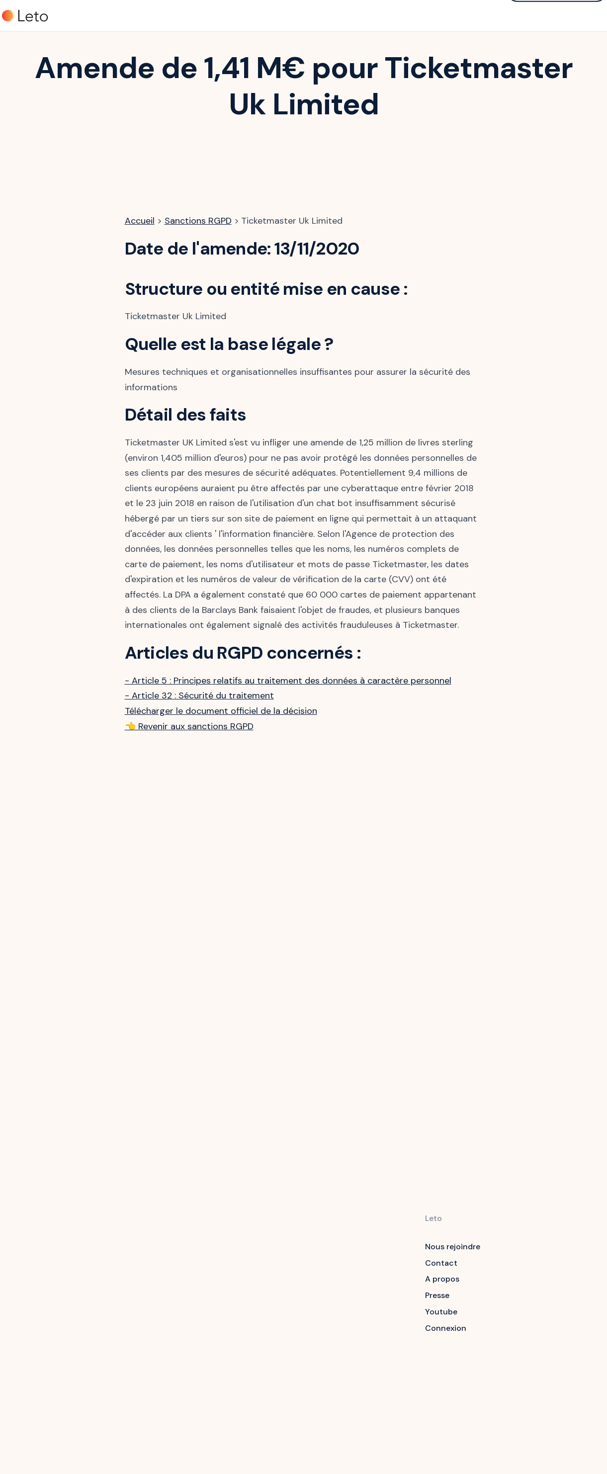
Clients (233, 16)
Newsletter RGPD (366, 1358)
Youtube (441, 1311)
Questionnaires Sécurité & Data (273, 1303)
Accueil (140, 221)
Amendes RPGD (363, 1342)
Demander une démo (557, 15)
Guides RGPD (359, 1277)
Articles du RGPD (366, 1260)
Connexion (445, 1328)
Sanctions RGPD (198, 221)
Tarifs (195, 16)
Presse (437, 1295)
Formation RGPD (365, 1293)
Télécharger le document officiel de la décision (221, 711)
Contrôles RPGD (364, 1325)
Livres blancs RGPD (370, 1309)
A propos (442, 1279)
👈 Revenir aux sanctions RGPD (189, 726)
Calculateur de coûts (362, 1379)
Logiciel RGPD (269, 1255)
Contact (441, 1263)
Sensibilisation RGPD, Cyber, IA (272, 1276)
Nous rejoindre (452, 1246)
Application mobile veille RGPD (279, 1330)
